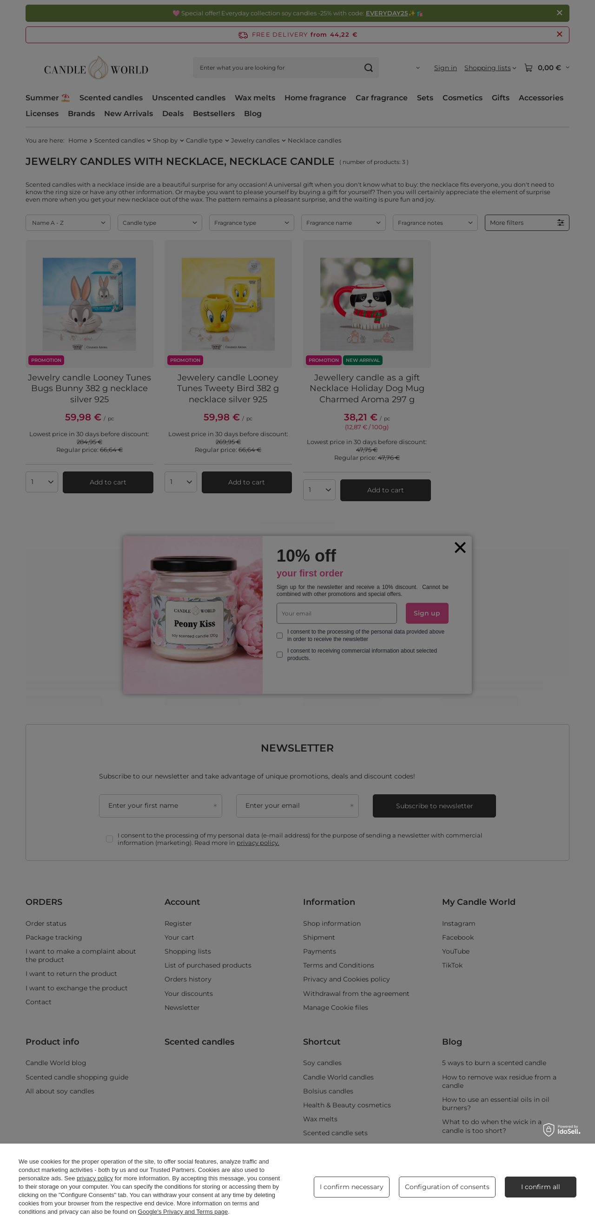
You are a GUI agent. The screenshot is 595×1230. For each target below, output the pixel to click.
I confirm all (540, 1187)
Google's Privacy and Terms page (183, 1211)
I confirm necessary (351, 1187)
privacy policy (95, 1178)
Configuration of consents (447, 1187)
